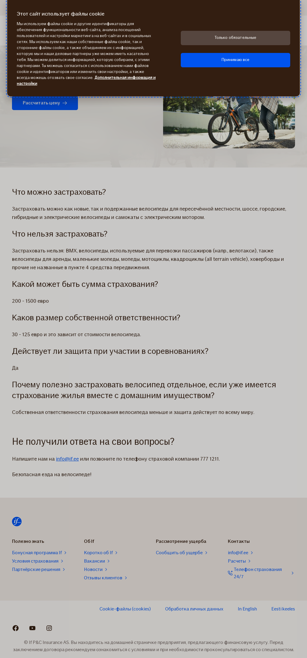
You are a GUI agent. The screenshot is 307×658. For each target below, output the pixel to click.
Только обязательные (236, 37)
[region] (153, 48)
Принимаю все (236, 59)
